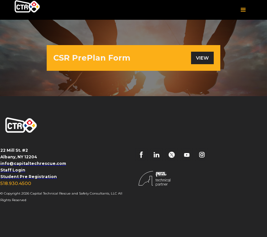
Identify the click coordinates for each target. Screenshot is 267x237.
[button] (243, 10)
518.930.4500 (15, 183)
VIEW (202, 58)
